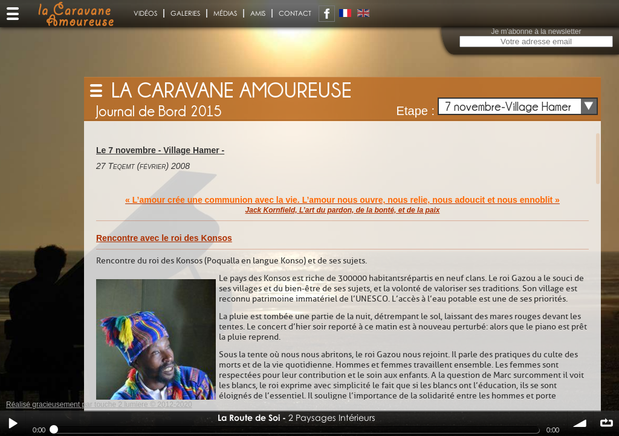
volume (580, 423)
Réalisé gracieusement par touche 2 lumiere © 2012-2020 (99, 404)
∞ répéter (606, 423)
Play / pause (12, 423)
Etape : (416, 110)
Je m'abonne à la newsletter (536, 31)
